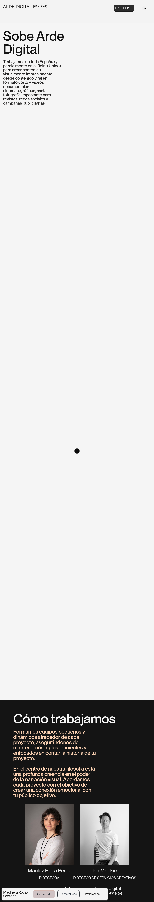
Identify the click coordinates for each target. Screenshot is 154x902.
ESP (36, 6)
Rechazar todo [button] (68, 894)
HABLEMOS (123, 8)
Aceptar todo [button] (44, 894)
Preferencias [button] (92, 894)
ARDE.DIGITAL (17, 6)
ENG (43, 6)
